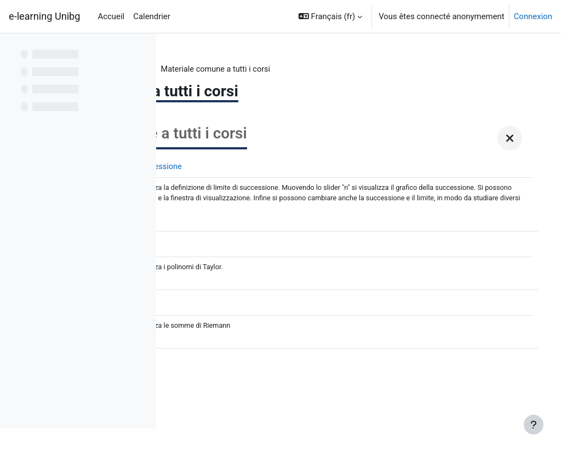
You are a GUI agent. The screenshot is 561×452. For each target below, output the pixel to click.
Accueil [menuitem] (111, 16)
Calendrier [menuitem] (151, 16)
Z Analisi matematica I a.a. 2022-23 (242, 69)
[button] (330, 16)
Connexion (533, 16)
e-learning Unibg (45, 16)
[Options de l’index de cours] (142, 49)
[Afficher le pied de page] (533, 424)
